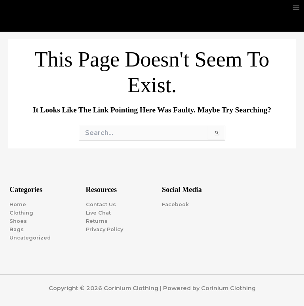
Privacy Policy (104, 229)
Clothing (21, 213)
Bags (17, 229)
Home (18, 204)
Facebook (175, 204)
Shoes (18, 221)
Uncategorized (30, 238)
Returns (97, 221)
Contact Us (101, 204)
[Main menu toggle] (296, 7)
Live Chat (98, 213)
